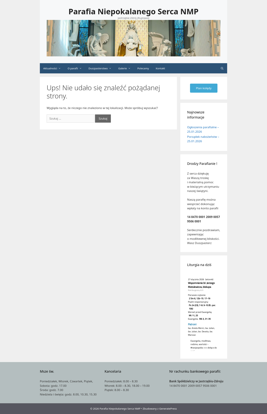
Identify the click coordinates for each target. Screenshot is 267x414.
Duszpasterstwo (102, 68)
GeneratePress (168, 408)
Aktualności (53, 68)
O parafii (76, 68)
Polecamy (143, 68)
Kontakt (160, 68)
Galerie (126, 68)
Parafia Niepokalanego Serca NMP (133, 11)
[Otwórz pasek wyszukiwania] (222, 68)
